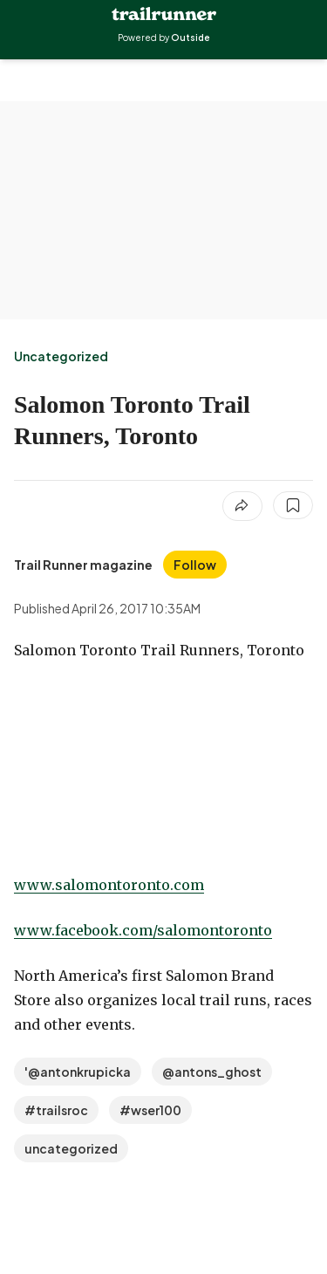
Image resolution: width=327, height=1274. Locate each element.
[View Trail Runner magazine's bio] (83, 564)
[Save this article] (293, 505)
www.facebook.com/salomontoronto (143, 930)
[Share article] (242, 506)
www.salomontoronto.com (109, 885)
